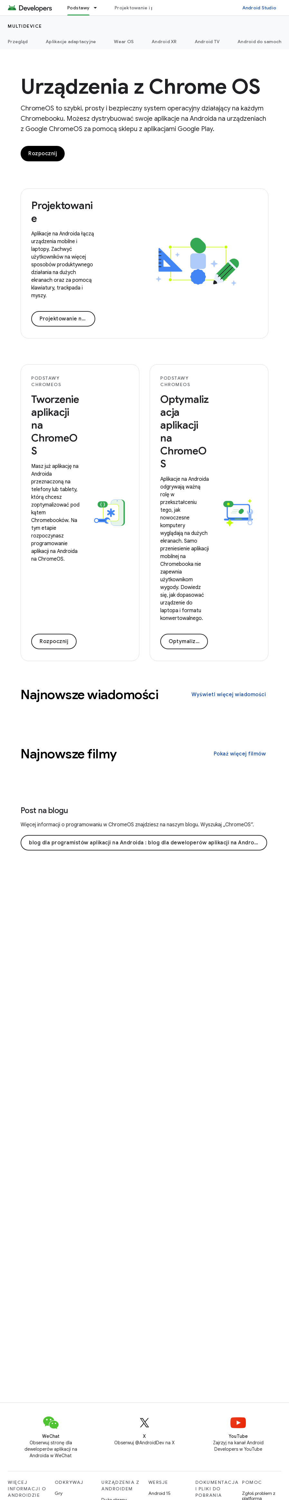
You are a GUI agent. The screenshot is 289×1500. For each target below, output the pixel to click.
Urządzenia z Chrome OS (140, 87)
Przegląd (18, 41)
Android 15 (159, 1493)
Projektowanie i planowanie (146, 8)
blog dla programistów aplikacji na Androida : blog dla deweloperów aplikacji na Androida (145, 843)
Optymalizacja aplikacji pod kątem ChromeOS (188, 641)
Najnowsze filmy (69, 754)
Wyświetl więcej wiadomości (228, 694)
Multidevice (25, 26)
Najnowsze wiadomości (89, 694)
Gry (58, 1493)
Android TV (207, 41)
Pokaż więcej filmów (240, 754)
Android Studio (259, 8)
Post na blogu (44, 810)
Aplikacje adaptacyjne (71, 41)
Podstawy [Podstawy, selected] (78, 8)
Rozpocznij (42, 153)
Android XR (164, 41)
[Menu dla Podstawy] (98, 7)
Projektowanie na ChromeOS (67, 319)
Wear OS (124, 41)
